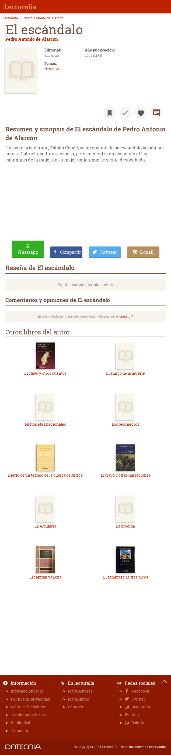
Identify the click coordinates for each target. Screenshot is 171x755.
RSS (135, 714)
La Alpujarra (45, 526)
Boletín (137, 722)
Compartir (70, 252)
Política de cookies (28, 706)
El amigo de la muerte (125, 373)
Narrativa (51, 69)
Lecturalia (10, 18)
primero (125, 316)
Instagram (140, 706)
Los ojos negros (125, 424)
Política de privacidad (30, 699)
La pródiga (125, 526)
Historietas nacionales (45, 424)
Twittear (108, 252)
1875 (97, 55)
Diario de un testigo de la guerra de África (45, 475)
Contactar (20, 730)
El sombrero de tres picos (125, 577)
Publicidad (20, 722)
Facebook (140, 691)
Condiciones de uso (28, 714)
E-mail (146, 252)
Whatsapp (28, 252)
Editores (75, 706)
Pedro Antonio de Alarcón (44, 18)
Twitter (138, 699)
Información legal (27, 691)
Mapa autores (80, 691)
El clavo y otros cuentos (45, 373)
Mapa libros (78, 699)
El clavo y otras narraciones (126, 475)
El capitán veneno (45, 577)
